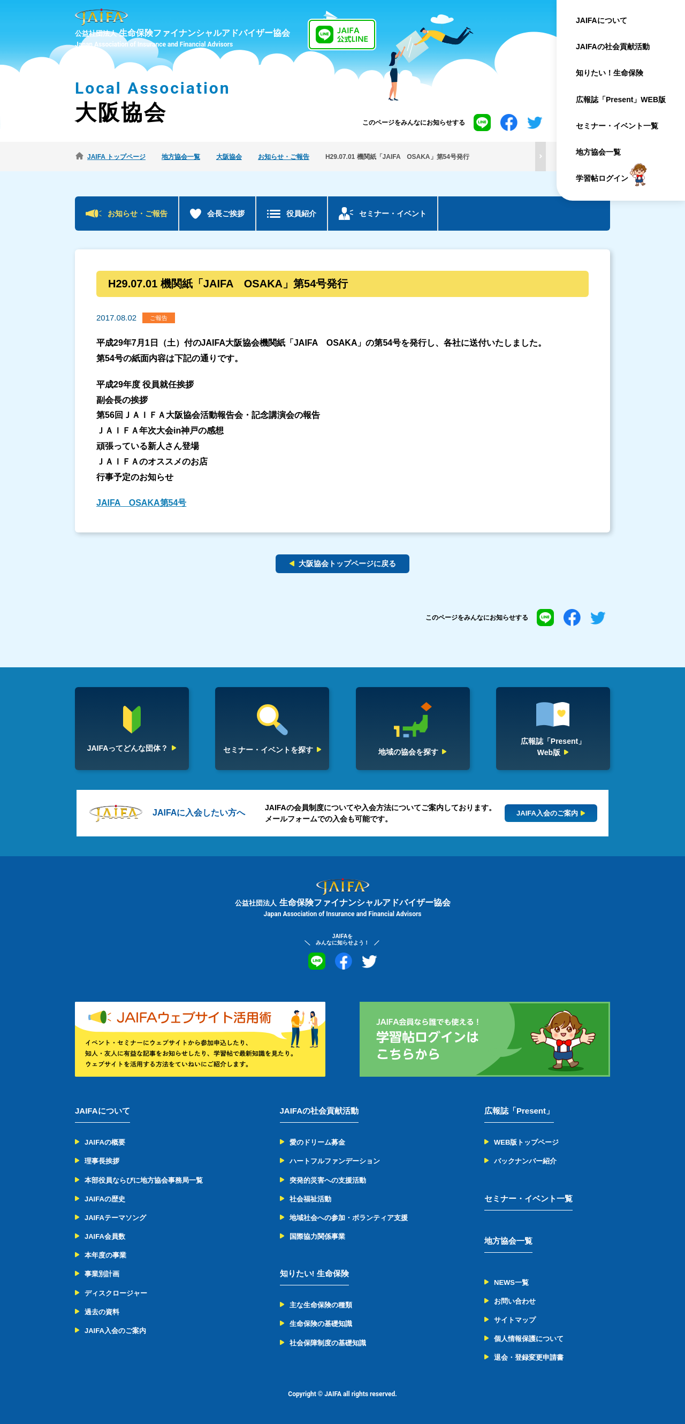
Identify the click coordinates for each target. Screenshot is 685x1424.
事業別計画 (102, 1274)
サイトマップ (515, 1320)
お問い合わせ (515, 1301)
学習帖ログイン (602, 178)
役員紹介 (301, 213)
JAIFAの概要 (105, 1142)
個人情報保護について (529, 1339)
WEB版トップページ (526, 1142)
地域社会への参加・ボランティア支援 (349, 1218)
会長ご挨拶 (226, 213)
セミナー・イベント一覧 (617, 125)
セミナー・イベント (393, 213)
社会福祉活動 (310, 1199)
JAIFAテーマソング (115, 1218)
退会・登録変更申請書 (529, 1357)
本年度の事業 (105, 1255)
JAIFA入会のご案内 (115, 1331)
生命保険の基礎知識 (321, 1324)
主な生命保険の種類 (321, 1305)
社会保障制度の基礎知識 (328, 1343)
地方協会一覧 (598, 152)
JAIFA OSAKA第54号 (141, 502)
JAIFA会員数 (105, 1236)
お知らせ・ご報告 (138, 213)
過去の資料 (102, 1312)
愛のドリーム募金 (317, 1142)
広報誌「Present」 (519, 1110)
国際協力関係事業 (317, 1236)
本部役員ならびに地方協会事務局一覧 (144, 1180)
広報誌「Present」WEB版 (621, 99)
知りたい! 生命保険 (314, 1273)
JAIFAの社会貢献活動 (613, 46)
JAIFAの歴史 (105, 1199)
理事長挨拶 (102, 1161)
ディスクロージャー (116, 1293)
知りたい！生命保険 (609, 72)
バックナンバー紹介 (525, 1161)
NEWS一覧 (511, 1282)
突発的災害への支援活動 (328, 1180)
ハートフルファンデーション (335, 1161)
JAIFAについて (601, 20)
